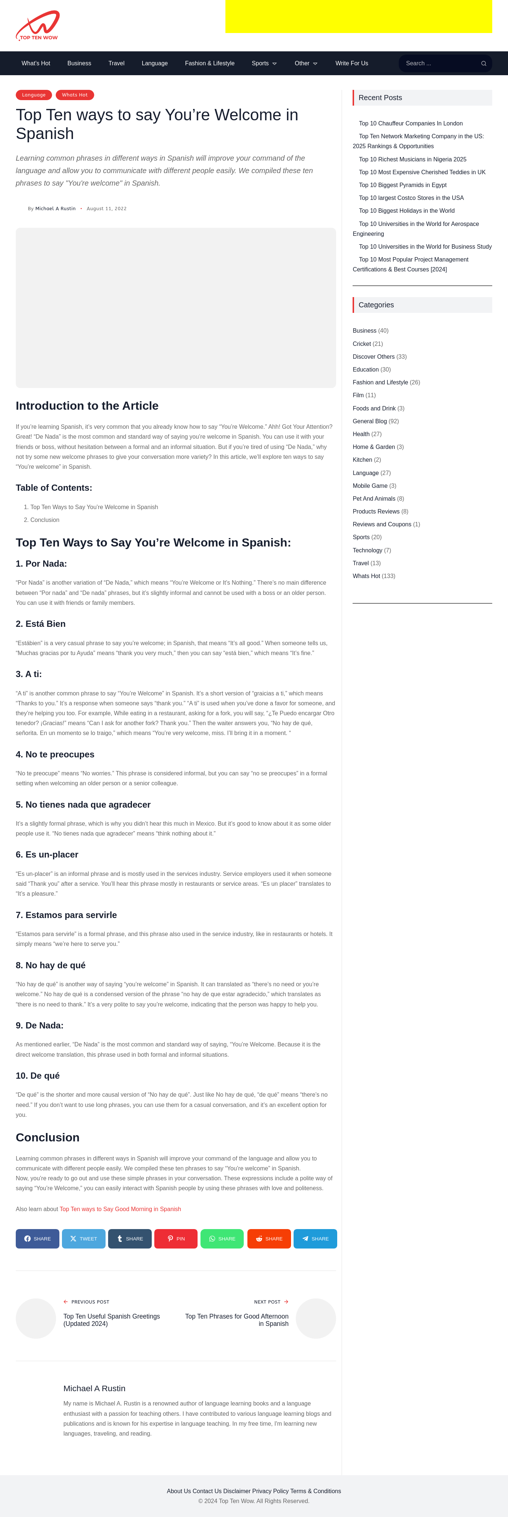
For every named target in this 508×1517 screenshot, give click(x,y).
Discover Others (374, 357)
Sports (361, 537)
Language (33, 95)
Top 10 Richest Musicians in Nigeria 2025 (412, 159)
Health (361, 434)
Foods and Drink (374, 408)
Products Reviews (376, 511)
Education (366, 369)
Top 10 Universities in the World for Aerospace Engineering (416, 229)
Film (358, 395)
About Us (179, 1491)
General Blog (370, 421)
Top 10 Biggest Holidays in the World (406, 211)
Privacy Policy (270, 1491)
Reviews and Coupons (382, 524)
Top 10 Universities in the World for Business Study (425, 247)
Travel (361, 563)
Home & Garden (374, 447)
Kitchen (362, 460)
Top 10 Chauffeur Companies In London (411, 123)
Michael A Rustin (55, 208)
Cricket (362, 344)
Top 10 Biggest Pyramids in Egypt (402, 185)
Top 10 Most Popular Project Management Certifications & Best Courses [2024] (410, 264)
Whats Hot (75, 95)
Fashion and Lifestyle (380, 382)
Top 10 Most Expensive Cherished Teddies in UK (422, 172)
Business (364, 331)
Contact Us (207, 1491)
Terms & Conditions (315, 1491)
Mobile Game (370, 486)
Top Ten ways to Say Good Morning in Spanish (120, 1209)
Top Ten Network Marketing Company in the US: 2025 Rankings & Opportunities (418, 141)
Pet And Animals (374, 499)
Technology (367, 550)
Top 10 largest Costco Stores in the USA (411, 198)
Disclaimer (237, 1491)
